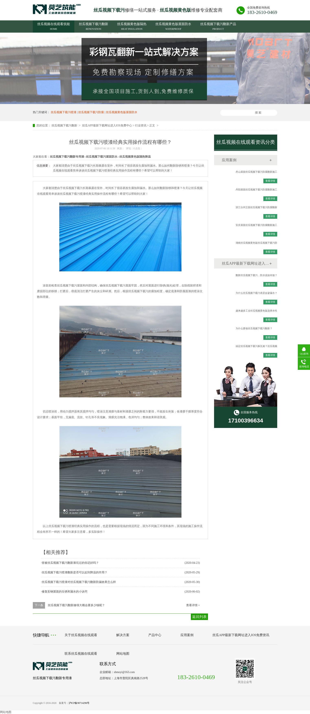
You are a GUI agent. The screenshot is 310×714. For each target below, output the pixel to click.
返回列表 (199, 617)
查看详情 (270, 180)
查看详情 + (193, 605)
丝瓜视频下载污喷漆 (63, 112)
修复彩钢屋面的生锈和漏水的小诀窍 (64, 591)
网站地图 (122, 653)
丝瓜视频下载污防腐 (91, 112)
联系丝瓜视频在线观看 (81, 653)
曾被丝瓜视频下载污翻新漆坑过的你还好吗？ (70, 562)
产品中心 (154, 635)
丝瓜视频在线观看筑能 (53, 27)
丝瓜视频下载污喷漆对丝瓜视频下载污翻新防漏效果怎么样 (79, 582)
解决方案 (122, 635)
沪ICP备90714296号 (79, 703)
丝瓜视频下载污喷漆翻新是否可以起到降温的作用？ (74, 572)
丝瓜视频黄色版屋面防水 (173, 27)
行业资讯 (140, 125)
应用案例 (229, 160)
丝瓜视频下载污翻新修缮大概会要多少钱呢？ (76, 605)
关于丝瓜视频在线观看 (81, 635)
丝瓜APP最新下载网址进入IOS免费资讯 (245, 263)
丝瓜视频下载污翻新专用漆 (52, 678)
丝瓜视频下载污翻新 (93, 27)
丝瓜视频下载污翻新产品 (218, 27)
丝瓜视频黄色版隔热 (131, 27)
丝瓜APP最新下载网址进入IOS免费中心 (107, 125)
